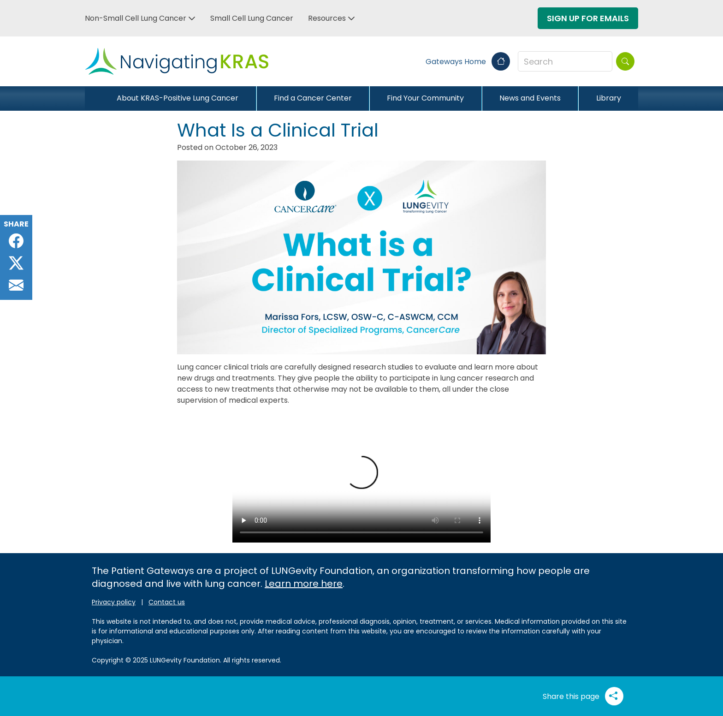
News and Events (530, 98)
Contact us (166, 602)
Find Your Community (425, 98)
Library (608, 98)
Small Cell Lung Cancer (251, 18)
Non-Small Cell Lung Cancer (135, 18)
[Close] (92, 98)
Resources (327, 18)
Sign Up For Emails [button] (588, 18)
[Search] (625, 61)
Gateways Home (468, 61)
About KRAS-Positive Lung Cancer (177, 98)
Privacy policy (114, 602)
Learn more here (304, 583)
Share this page (583, 696)
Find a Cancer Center (313, 98)
